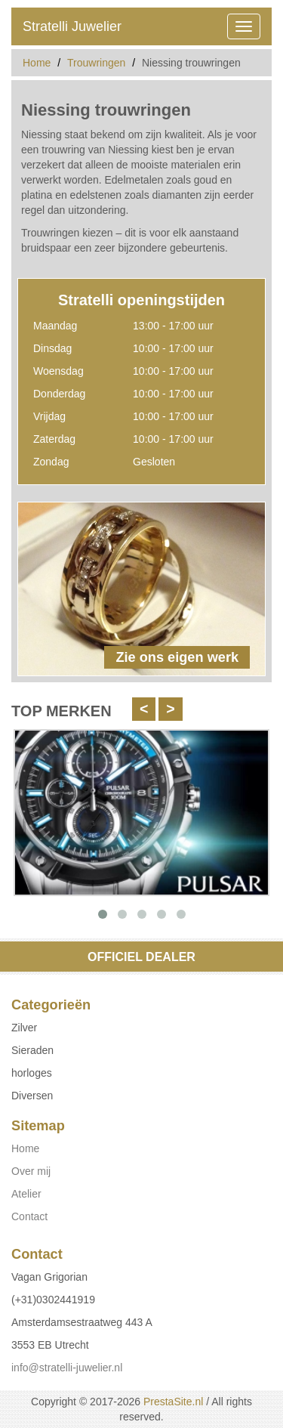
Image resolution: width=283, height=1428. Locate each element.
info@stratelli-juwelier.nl (66, 1368)
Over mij (31, 1171)
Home (37, 63)
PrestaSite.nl (173, 1402)
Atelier (26, 1194)
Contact (29, 1216)
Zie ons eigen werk (176, 657)
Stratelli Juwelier (72, 26)
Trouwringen (96, 63)
